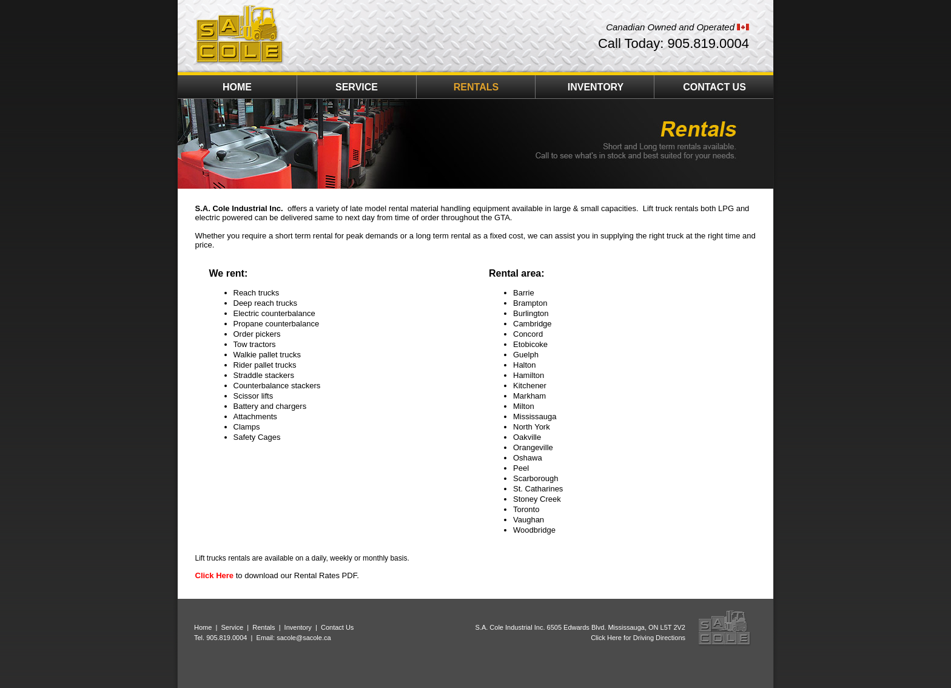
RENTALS (476, 87)
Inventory (298, 627)
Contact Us (337, 627)
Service (232, 627)
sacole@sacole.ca (304, 637)
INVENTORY (595, 87)
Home (203, 627)
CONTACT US (714, 87)
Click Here (214, 575)
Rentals (263, 627)
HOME (237, 87)
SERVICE (356, 87)
